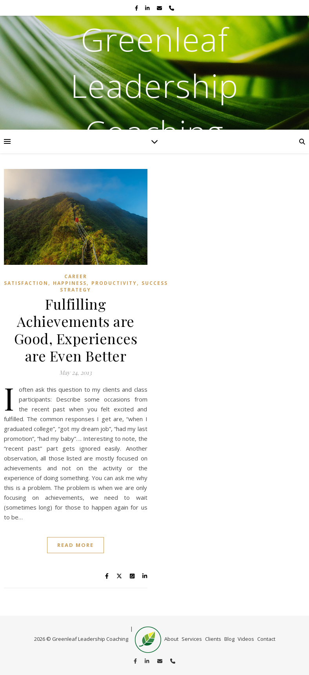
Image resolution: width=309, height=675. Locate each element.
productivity (114, 283)
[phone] (171, 7)
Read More (75, 544)
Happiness (70, 283)
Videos (246, 638)
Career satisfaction (45, 279)
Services (192, 638)
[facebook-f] (137, 7)
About (171, 638)
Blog (229, 638)
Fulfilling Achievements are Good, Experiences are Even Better (76, 329)
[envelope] (160, 7)
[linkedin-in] (148, 7)
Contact (266, 638)
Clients (213, 638)
